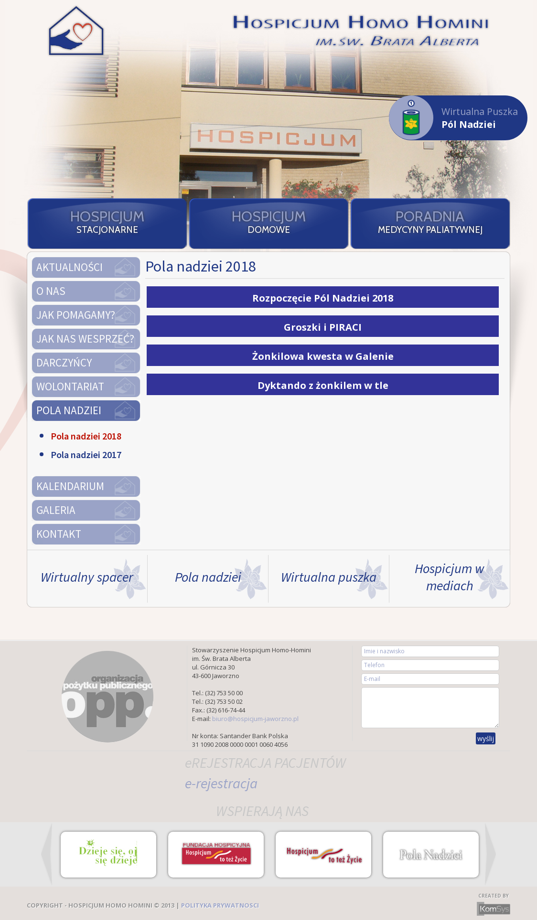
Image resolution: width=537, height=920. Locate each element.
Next (490, 854)
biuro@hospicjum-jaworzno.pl (255, 718)
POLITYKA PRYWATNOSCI (220, 905)
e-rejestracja (221, 783)
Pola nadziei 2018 (86, 436)
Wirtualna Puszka (453, 117)
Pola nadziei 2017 (86, 455)
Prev (46, 854)
